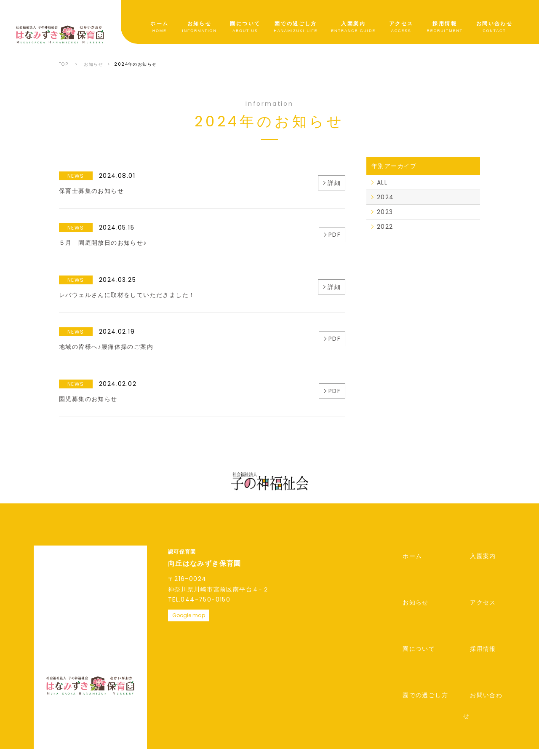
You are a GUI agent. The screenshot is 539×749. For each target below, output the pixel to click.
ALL (382, 182)
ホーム (159, 24)
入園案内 (353, 24)
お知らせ (199, 24)
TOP (63, 64)
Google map (188, 615)
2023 (385, 212)
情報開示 (131, 691)
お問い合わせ (494, 24)
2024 (385, 197)
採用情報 (444, 24)
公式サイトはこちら (426, 691)
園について (245, 24)
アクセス (401, 24)
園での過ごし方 (296, 24)
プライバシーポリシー (66, 691)
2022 (385, 226)
